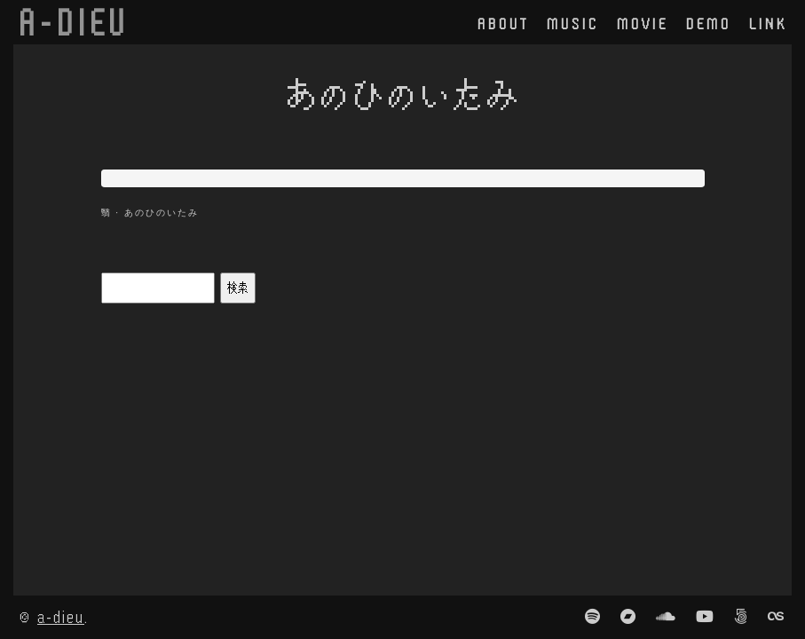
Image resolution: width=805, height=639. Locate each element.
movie (642, 23)
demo (708, 23)
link (768, 23)
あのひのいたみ (161, 212)
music (573, 23)
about (503, 23)
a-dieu (60, 616)
